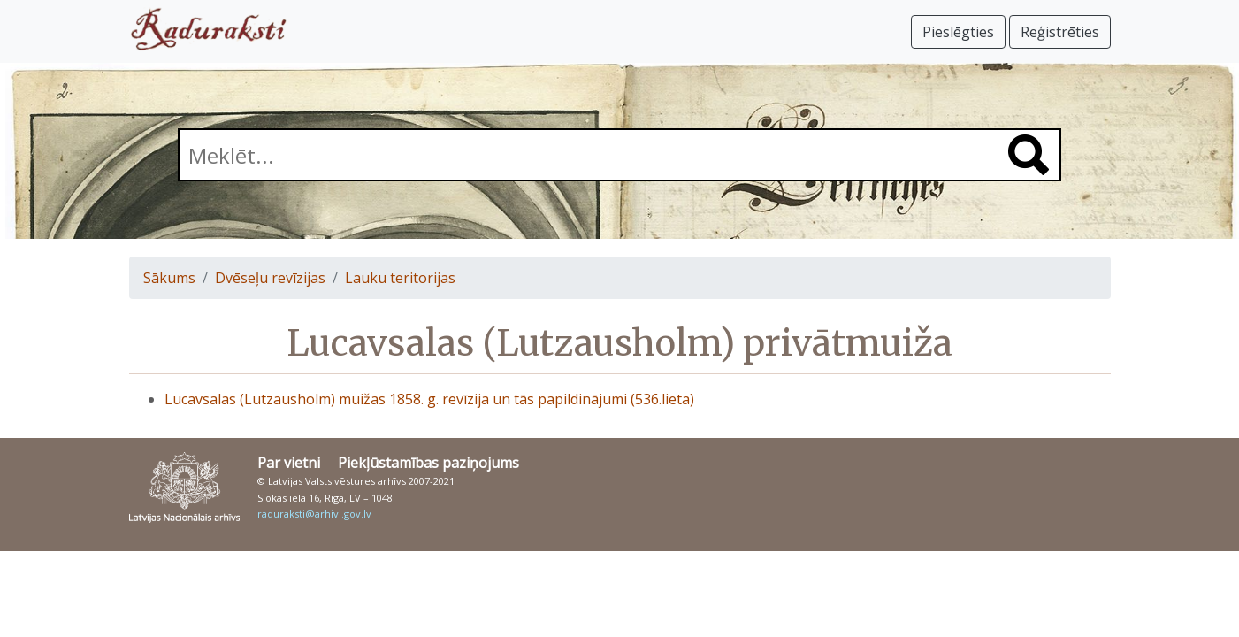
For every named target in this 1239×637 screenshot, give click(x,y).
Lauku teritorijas (400, 278)
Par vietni (288, 462)
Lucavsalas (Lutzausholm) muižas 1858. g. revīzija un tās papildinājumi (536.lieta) (429, 399)
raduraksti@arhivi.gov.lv (314, 513)
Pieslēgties (958, 32)
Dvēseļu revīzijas (270, 278)
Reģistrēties (1060, 32)
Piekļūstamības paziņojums (428, 462)
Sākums (169, 278)
